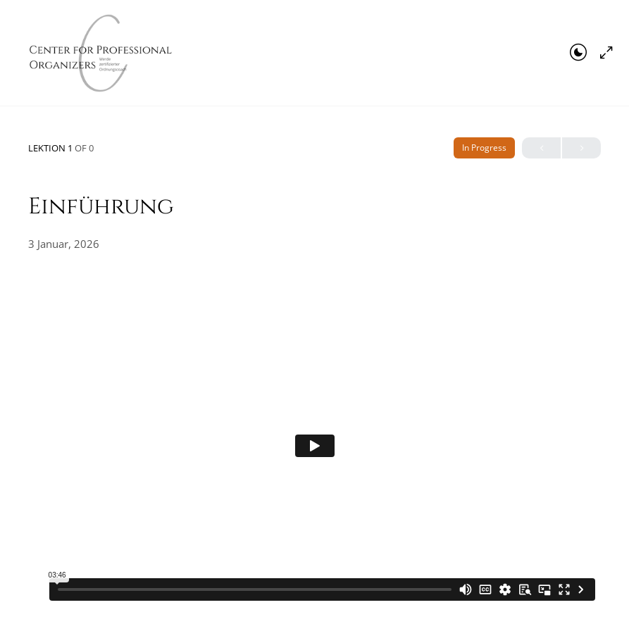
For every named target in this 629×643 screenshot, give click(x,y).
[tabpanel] (314, 445)
